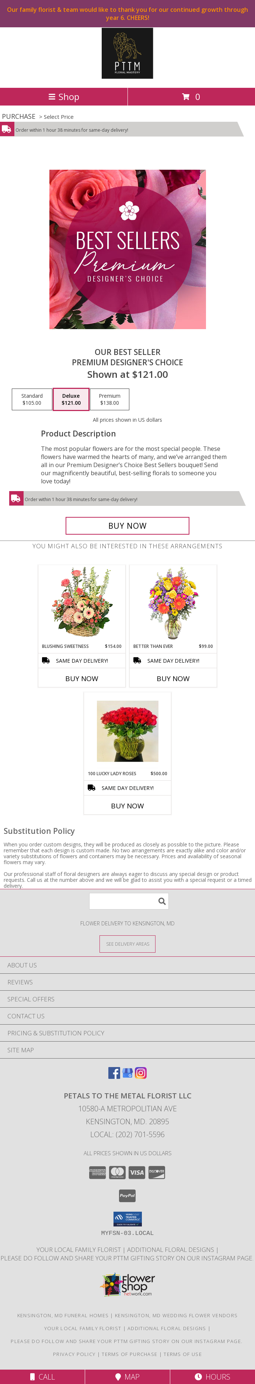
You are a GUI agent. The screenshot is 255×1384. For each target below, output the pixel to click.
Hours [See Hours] (212, 1377)
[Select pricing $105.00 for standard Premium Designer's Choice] (32, 399)
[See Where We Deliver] (127, 943)
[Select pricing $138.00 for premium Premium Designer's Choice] (109, 399)
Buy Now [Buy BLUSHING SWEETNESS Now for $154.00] (81, 678)
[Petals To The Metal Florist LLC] (127, 76)
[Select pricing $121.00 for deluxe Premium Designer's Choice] (71, 399)
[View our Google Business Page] (127, 1076)
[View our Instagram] (141, 1076)
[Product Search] (129, 901)
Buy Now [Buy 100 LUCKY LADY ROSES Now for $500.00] (127, 806)
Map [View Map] (127, 1377)
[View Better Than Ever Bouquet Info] (173, 604)
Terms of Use (183, 1354)
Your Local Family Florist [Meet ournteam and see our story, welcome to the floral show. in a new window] (79, 1249)
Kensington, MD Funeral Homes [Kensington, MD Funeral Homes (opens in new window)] (63, 1315)
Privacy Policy (74, 1354)
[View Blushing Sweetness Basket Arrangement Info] (82, 604)
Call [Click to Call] (42, 1377)
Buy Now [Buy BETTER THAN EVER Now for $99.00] (173, 678)
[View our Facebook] (114, 1076)
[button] (127, 1219)
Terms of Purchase (129, 1354)
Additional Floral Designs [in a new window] (171, 1249)
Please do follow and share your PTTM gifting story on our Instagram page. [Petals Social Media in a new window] (127, 1258)
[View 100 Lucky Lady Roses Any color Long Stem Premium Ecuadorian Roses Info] (127, 731)
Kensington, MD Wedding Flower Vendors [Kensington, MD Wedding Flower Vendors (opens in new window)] (176, 1315)
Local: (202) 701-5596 (127, 1134)
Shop (63, 96)
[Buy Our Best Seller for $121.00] (127, 526)
